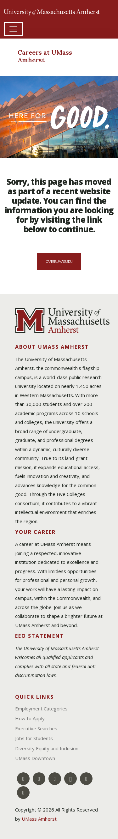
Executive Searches (36, 728)
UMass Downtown (35, 758)
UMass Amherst (39, 819)
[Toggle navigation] (13, 29)
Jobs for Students (34, 738)
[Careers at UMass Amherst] (53, 57)
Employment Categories (41, 708)
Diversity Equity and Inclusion (46, 748)
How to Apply (30, 718)
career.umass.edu (59, 261)
